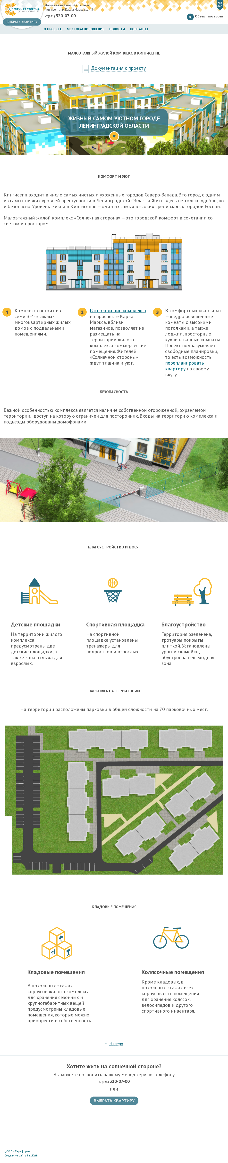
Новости (117, 29)
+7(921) (60, 16)
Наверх (116, 1044)
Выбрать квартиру (22, 22)
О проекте (53, 29)
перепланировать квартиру (184, 366)
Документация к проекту (118, 68)
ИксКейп (33, 1155)
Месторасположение (85, 29)
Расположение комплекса (118, 310)
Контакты (139, 29)
